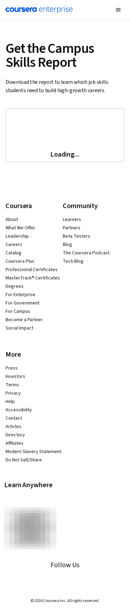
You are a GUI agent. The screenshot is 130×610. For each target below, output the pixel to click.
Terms (12, 384)
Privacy (13, 393)
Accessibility (19, 409)
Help (10, 401)
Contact (14, 418)
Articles (13, 426)
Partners (71, 227)
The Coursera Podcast (86, 252)
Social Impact (19, 328)
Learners (72, 219)
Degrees (15, 286)
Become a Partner (24, 319)
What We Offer (20, 227)
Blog (67, 244)
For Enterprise (20, 294)
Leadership (17, 236)
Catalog (13, 252)
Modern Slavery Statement (33, 451)
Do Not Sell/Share (24, 460)
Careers (14, 244)
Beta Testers (76, 236)
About (12, 219)
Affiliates (15, 443)
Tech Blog (73, 261)
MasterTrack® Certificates (33, 278)
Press (12, 368)
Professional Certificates (32, 269)
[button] (118, 9)
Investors (15, 376)
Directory (15, 434)
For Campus (18, 311)
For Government (23, 303)
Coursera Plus (20, 261)
